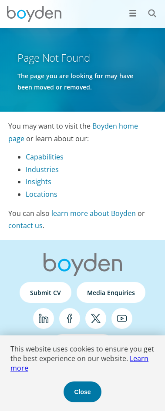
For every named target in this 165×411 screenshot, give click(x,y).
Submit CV (45, 292)
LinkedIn (43, 318)
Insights (38, 181)
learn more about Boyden (93, 213)
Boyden (34, 14)
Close (82, 391)
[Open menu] (132, 13)
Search (147, 8)
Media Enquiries (111, 292)
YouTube (121, 318)
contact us (25, 225)
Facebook (69, 318)
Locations (41, 194)
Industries (42, 169)
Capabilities (45, 157)
